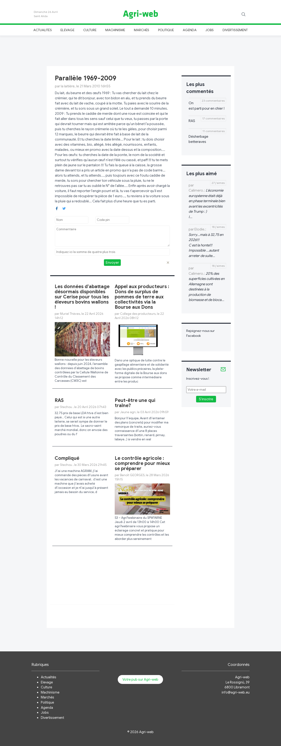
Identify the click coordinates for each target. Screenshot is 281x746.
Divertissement (235, 30)
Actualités (42, 30)
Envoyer (112, 262)
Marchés (141, 30)
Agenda (190, 30)
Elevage (67, 30)
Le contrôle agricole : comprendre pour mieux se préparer (142, 463)
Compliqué (67, 458)
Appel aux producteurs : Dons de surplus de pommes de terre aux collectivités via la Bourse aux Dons (142, 297)
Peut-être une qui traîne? (135, 402)
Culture (89, 30)
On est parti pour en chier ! (206, 106)
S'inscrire (206, 399)
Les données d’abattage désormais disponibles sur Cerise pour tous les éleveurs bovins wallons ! (82, 297)
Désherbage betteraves (198, 139)
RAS (59, 400)
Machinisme (115, 30)
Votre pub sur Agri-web (140, 679)
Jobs (209, 30)
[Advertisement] (140, 50)
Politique (166, 30)
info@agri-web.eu (236, 692)
